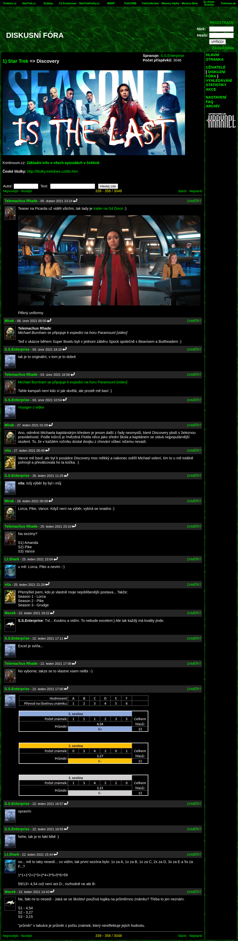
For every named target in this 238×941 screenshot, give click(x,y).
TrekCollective (150, 3)
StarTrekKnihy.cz (89, 3)
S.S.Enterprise (172, 56)
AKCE (211, 89)
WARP (111, 3)
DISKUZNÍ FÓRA (215, 74)
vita (8, 450)
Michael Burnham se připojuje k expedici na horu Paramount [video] (72, 382)
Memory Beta (190, 3)
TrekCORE (130, 3)
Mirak (9, 321)
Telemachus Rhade (21, 201)
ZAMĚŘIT (194, 201)
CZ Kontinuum (67, 3)
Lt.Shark (12, 559)
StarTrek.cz (29, 3)
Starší (182, 191)
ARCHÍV (213, 106)
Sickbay (48, 3)
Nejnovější (10, 191)
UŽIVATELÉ (216, 67)
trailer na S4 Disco (108, 208)
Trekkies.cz (9, 3)
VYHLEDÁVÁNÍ (219, 80)
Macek (10, 613)
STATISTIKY (216, 85)
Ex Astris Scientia (209, 3)
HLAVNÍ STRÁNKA (215, 57)
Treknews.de (228, 3)
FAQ (209, 102)
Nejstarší (195, 191)
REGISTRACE (222, 23)
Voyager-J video (31, 407)
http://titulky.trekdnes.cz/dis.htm (52, 171)
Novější (26, 191)
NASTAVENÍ (216, 97)
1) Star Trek (15, 61)
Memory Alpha (170, 3)
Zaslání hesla (223, 48)
